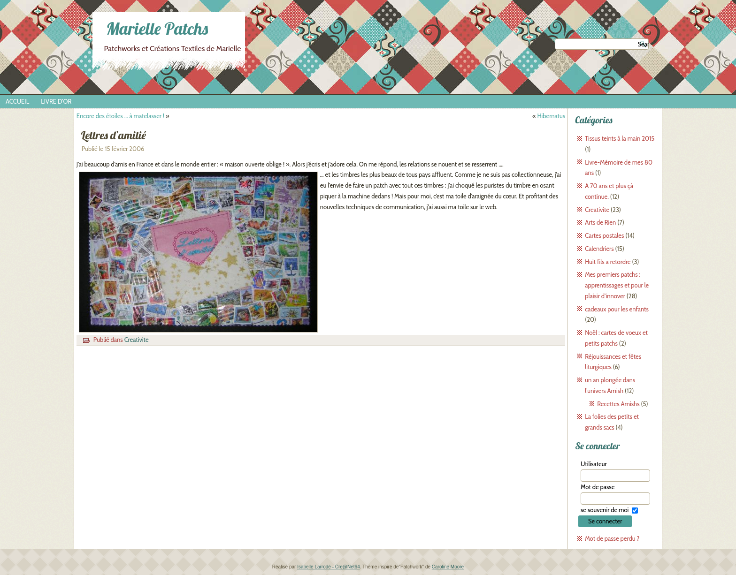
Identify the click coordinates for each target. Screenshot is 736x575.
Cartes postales (604, 235)
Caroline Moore (448, 566)
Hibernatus (551, 116)
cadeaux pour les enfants (617, 309)
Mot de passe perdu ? (612, 538)
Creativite (136, 339)
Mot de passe (597, 487)
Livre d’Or (56, 101)
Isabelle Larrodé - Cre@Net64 (328, 566)
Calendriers (599, 248)
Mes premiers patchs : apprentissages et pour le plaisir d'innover (617, 285)
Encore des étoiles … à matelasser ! (120, 116)
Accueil (17, 101)
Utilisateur (594, 464)
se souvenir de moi (605, 510)
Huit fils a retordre (607, 261)
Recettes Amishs (618, 404)
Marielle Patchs (157, 28)
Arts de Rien (600, 222)
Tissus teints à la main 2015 (619, 138)
